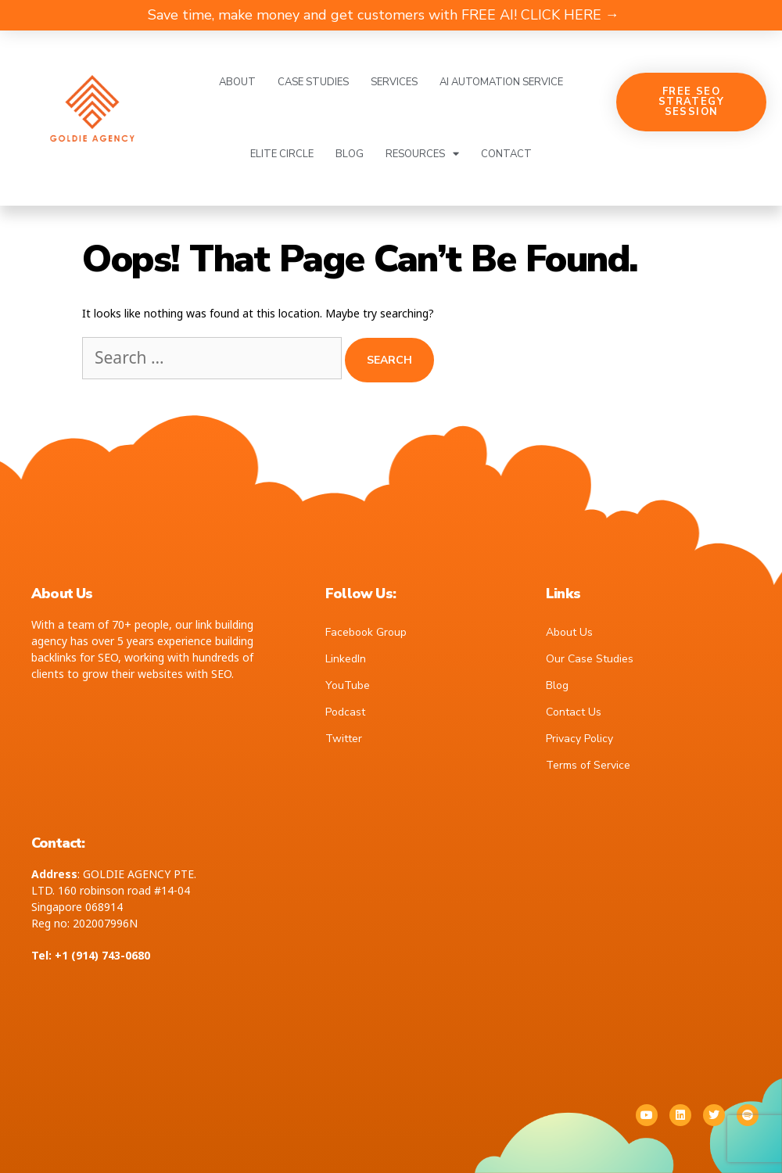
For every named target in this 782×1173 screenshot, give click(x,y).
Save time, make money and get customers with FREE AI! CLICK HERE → (383, 14)
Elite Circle (282, 154)
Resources (422, 154)
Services (394, 82)
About (237, 82)
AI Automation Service (501, 82)
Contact (506, 154)
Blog (349, 154)
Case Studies (313, 82)
